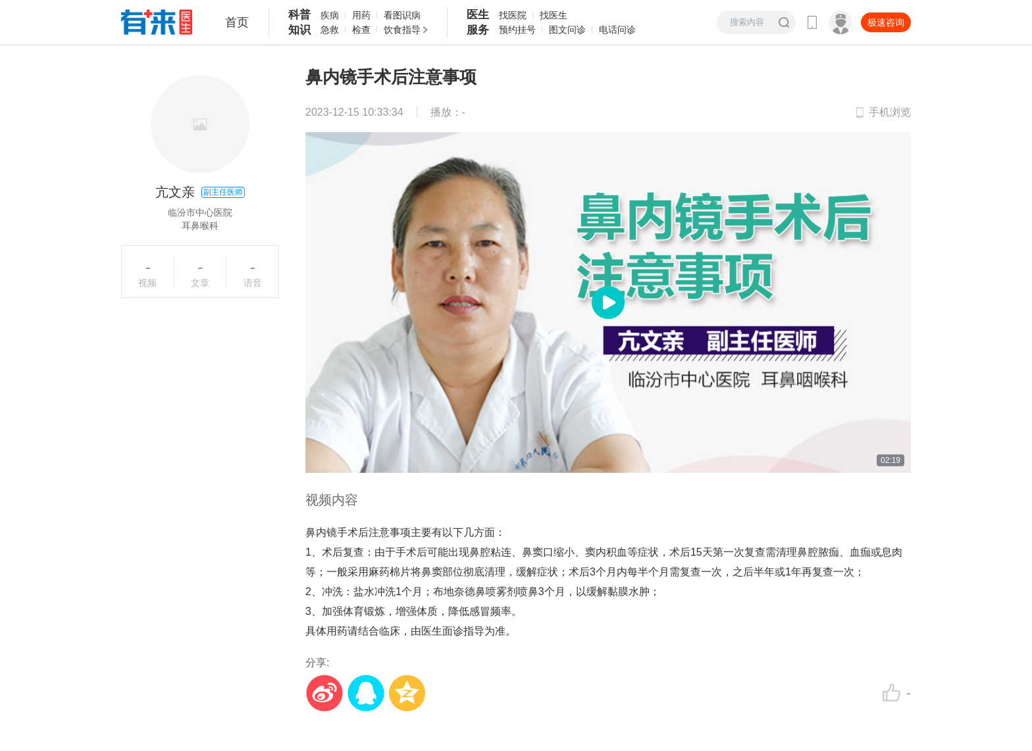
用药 (361, 15)
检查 (361, 29)
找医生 (553, 15)
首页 (237, 22)
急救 (330, 29)
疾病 (330, 15)
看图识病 (402, 15)
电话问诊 (617, 29)
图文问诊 (567, 29)
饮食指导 (402, 29)
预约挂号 (517, 29)
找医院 (513, 15)
